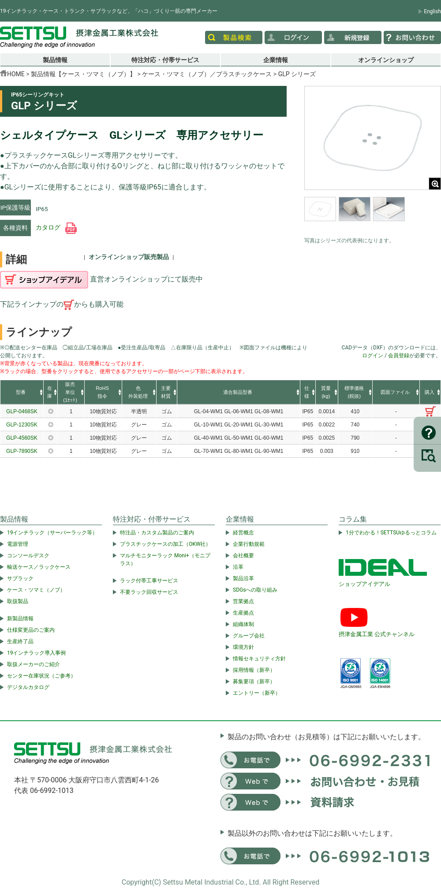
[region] (372, 214)
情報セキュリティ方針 (259, 659)
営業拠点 (243, 601)
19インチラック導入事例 (36, 653)
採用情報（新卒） (254, 670)
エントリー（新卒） (256, 693)
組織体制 (243, 624)
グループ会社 (249, 636)
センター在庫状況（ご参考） (41, 676)
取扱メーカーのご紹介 (33, 664)
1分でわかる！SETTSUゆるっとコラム (391, 533)
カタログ (56, 227)
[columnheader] (21, 392)
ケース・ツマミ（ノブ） (36, 590)
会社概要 (243, 555)
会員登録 (398, 355)
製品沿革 (243, 578)
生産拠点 (243, 613)
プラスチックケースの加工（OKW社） (165, 544)
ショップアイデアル (364, 584)
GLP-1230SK (21, 425)
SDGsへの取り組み (255, 590)
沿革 (238, 567)
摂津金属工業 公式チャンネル (377, 634)
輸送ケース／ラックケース (39, 567)
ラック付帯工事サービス (149, 581)
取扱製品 (17, 601)
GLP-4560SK (21, 438)
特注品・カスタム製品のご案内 (157, 533)
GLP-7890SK (21, 451)
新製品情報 (20, 618)
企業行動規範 (249, 544)
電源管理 (17, 544)
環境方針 (243, 647)
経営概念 (243, 533)
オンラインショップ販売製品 (129, 256)
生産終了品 (20, 641)
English (432, 11)
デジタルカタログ (28, 687)
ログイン (372, 355)
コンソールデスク (28, 555)
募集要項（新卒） (254, 681)
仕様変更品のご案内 (31, 630)
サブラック (20, 578)
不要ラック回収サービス (149, 592)
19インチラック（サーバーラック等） (52, 533)
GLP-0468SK (21, 411)
